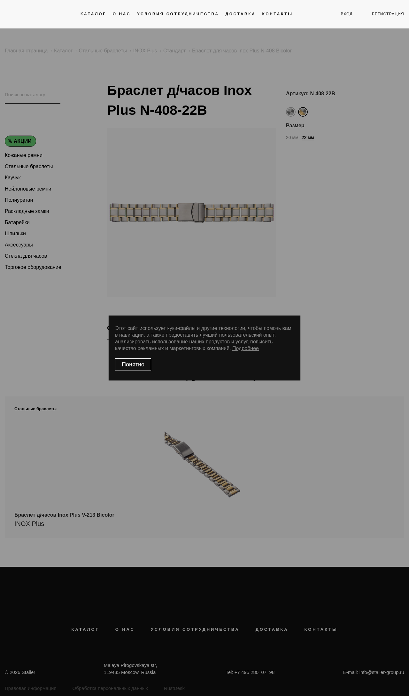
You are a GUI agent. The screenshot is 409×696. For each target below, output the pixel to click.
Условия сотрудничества (178, 14)
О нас (122, 14)
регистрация (388, 14)
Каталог (93, 14)
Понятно (133, 364)
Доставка (240, 14)
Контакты (277, 14)
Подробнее (245, 348)
